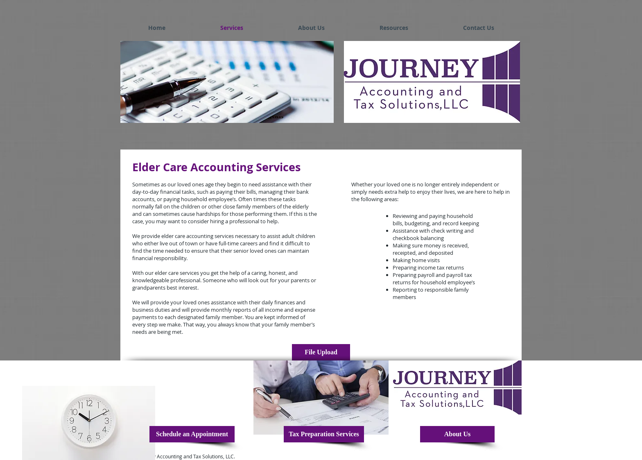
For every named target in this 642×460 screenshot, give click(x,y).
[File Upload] (321, 352)
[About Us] (457, 434)
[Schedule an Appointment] (192, 434)
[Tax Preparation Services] (324, 434)
